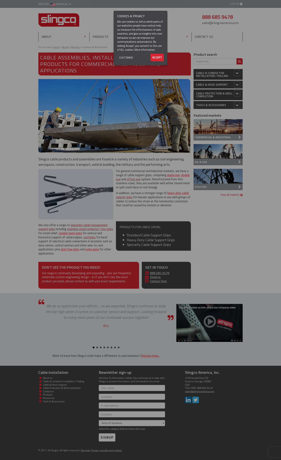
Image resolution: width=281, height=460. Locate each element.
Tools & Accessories (218, 105)
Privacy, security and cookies (106, 450)
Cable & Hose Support (218, 85)
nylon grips (92, 249)
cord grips (90, 237)
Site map (85, 450)
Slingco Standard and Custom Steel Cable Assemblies (58, 20)
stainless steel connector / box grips (90, 229)
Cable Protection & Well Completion (218, 94)
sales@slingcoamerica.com (220, 22)
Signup (107, 437)
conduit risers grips (70, 233)
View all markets (231, 195)
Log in (236, 3)
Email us (155, 277)
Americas (61, 4)
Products (100, 36)
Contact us (204, 36)
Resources (152, 36)
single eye (173, 175)
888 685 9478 (159, 273)
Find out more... (150, 355)
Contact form (158, 281)
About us (47, 378)
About (47, 36)
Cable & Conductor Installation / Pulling (218, 74)
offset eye (133, 179)
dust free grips (70, 249)
